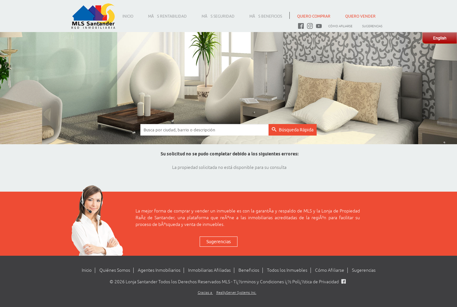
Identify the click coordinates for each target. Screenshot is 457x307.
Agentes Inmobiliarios (159, 270)
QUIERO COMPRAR (313, 16)
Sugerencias (372, 26)
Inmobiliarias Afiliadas (209, 270)
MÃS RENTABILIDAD (167, 16)
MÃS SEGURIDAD (218, 16)
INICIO (127, 16)
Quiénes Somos (114, 270)
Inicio (87, 270)
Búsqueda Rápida (292, 129)
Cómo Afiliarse (340, 26)
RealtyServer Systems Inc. (236, 292)
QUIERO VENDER (360, 16)
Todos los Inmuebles (287, 270)
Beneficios (248, 270)
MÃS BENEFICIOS (265, 16)
